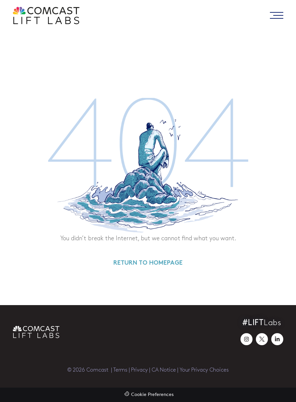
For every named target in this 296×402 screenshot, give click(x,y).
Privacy (139, 370)
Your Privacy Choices (204, 370)
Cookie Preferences (152, 394)
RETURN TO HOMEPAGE (148, 263)
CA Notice (164, 370)
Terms (120, 370)
